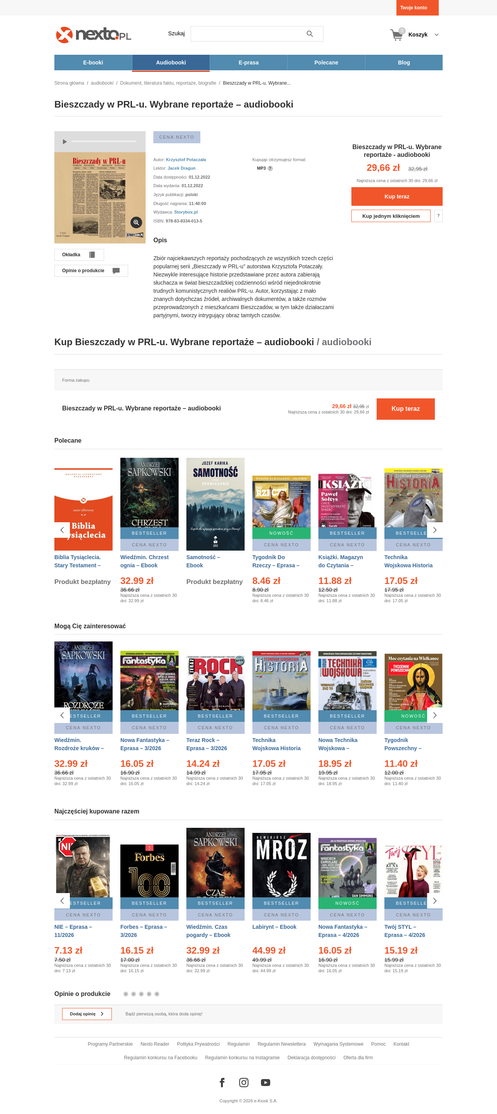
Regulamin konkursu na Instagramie (242, 1057)
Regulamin (239, 1044)
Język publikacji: (169, 194)
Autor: (159, 159)
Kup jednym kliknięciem (391, 216)
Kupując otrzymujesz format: (279, 159)
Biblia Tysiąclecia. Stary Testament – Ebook (77, 565)
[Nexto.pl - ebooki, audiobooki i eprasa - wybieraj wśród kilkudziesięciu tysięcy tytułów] (93, 34)
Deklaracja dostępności (311, 1057)
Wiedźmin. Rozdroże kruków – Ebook (79, 748)
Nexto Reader (155, 1044)
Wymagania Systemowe (338, 1044)
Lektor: (160, 168)
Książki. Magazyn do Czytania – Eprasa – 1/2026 (340, 565)
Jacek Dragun (182, 168)
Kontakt (401, 1044)
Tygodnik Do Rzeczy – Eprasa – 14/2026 (275, 565)
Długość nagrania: (171, 203)
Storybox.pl (186, 212)
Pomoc (378, 1044)
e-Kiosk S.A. (266, 1100)
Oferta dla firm (358, 1057)
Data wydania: (167, 185)
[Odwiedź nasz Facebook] (222, 1082)
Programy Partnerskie (110, 1044)
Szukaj (176, 33)
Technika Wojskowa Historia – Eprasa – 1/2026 (276, 748)
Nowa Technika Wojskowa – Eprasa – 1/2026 (338, 748)
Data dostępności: (171, 177)
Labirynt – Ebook (274, 927)
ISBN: (159, 221)
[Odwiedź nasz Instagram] (244, 1082)
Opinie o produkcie (83, 270)
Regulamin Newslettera (281, 1044)
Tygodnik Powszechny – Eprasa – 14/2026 (406, 748)
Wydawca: (163, 212)
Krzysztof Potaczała (186, 159)
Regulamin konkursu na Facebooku (161, 1057)
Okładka (71, 254)
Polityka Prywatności (198, 1044)
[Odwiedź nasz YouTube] (265, 1082)
